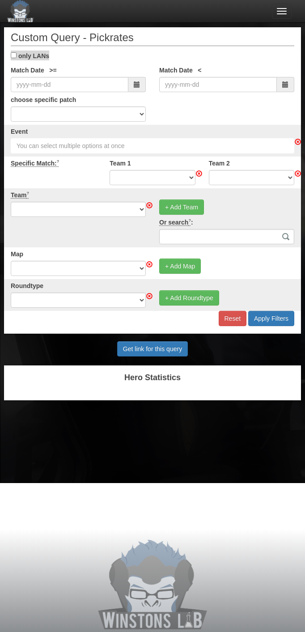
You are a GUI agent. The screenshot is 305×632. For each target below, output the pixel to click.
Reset (233, 318)
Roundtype (27, 285)
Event (19, 131)
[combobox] (152, 145)
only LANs (30, 55)
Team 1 (120, 163)
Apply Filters (271, 318)
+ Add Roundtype (189, 297)
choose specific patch (43, 99)
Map (17, 254)
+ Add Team (181, 207)
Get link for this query (152, 348)
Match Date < (180, 70)
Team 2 (219, 163)
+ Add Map (180, 266)
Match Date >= (34, 70)
